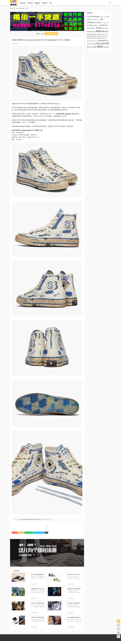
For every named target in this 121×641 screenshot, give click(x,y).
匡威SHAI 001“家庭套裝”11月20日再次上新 (74, 589)
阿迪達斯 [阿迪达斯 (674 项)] (106, 47)
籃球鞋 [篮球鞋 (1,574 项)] (102, 44)
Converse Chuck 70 (39, 532)
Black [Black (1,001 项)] (95, 25)
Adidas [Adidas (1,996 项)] (97, 17)
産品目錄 (30, 3)
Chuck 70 (57, 103)
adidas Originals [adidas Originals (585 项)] (103, 16)
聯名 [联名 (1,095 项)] (88, 47)
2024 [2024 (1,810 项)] (92, 17)
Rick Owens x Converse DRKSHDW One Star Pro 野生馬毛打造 (74, 574)
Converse (68, 114)
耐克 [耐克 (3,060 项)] (107, 43)
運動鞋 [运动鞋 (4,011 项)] (100, 46)
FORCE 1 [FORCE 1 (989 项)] (92, 28)
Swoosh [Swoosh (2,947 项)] (101, 40)
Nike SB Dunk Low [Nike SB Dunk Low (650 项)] (102, 38)
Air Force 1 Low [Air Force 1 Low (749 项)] (96, 19)
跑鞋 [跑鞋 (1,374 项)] (95, 47)
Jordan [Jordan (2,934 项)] (98, 28)
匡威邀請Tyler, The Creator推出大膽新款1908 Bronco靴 (38, 589)
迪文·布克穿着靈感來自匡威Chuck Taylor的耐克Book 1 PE (38, 574)
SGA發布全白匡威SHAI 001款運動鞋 (74, 603)
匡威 (13, 103)
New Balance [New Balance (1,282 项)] (91, 31)
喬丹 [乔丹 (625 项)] (88, 43)
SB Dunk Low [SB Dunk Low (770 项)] (94, 41)
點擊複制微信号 (51, 33)
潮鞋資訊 (37, 3)
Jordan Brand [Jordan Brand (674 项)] (105, 28)
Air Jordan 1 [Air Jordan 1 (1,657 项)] (98, 22)
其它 (50, 3)
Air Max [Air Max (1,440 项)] (89, 25)
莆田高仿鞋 (13, 3)
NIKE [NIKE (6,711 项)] (98, 31)
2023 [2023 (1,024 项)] (88, 17)
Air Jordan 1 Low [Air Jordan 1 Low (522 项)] (106, 22)
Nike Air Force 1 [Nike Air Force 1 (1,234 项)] (92, 34)
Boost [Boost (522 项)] (99, 25)
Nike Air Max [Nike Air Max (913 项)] (90, 36)
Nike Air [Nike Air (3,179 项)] (104, 31)
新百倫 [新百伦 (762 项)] (94, 43)
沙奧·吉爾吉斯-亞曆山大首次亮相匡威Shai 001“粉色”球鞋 (74, 617)
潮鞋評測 (44, 3)
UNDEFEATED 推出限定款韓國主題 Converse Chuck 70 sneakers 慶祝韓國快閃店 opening (38, 617)
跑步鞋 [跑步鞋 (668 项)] (91, 47)
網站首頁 (22, 3)
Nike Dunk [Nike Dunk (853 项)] (97, 36)
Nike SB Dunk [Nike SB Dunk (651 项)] (95, 38)
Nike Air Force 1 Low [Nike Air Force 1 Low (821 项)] (102, 34)
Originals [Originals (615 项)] (89, 41)
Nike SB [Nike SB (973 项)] (89, 38)
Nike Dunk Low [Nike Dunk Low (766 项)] (103, 36)
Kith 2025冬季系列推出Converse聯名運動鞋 (38, 603)
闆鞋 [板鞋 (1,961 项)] (98, 44)
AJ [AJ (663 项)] (93, 25)
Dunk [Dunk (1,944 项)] (102, 25)
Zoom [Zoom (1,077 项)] (107, 41)
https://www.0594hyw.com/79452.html (31, 519)
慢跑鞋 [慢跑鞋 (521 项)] (90, 43)
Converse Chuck (26, 130)
